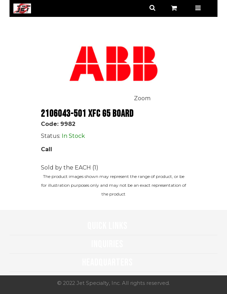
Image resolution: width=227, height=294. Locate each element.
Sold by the (58, 167)
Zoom (142, 98)
